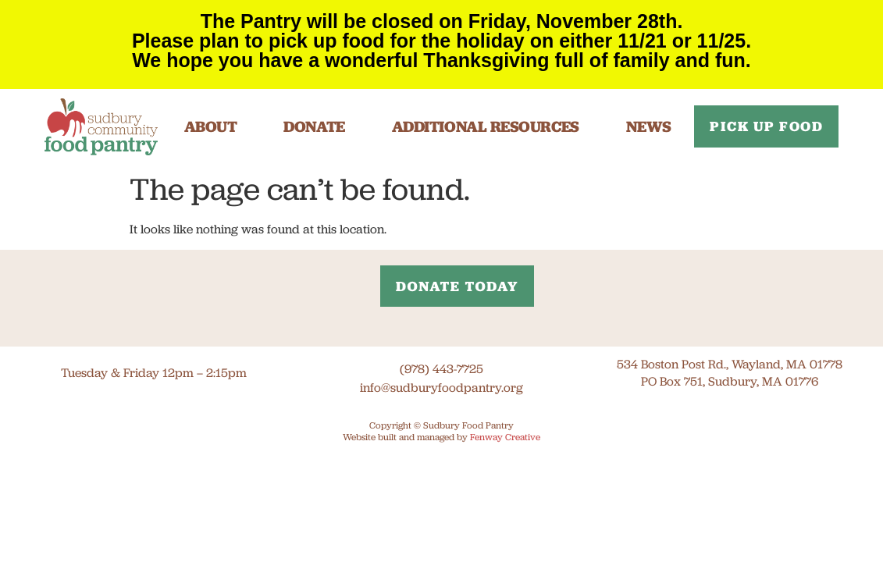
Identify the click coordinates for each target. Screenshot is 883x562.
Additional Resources (485, 126)
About (210, 126)
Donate (313, 126)
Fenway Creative (505, 437)
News (648, 126)
